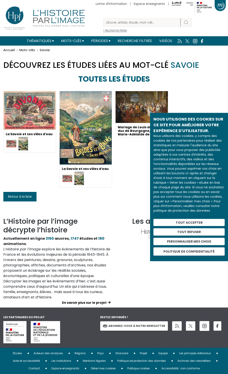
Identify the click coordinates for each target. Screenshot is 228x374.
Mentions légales (94, 361)
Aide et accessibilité (26, 361)
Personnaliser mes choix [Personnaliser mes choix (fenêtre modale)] (189, 241)
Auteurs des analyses (48, 353)
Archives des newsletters (194, 361)
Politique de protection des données (141, 361)
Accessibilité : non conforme (180, 368)
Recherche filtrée (135, 40)
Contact (34, 368)
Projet (143, 353)
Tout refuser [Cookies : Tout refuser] (189, 232)
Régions (80, 353)
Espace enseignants (149, 3)
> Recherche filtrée (115, 30)
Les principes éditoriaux (195, 353)
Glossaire (121, 353)
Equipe (163, 353)
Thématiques (39, 40)
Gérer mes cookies (103, 368)
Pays (100, 353)
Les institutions (61, 361)
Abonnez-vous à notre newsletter (134, 326)
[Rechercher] (142, 22)
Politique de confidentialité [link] (189, 251)
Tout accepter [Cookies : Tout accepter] (189, 222)
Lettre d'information (111, 3)
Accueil (9, 50)
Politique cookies (138, 368)
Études (17, 353)
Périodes (99, 40)
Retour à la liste (20, 196)
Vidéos (165, 40)
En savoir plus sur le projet (84, 302)
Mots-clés (71, 40)
